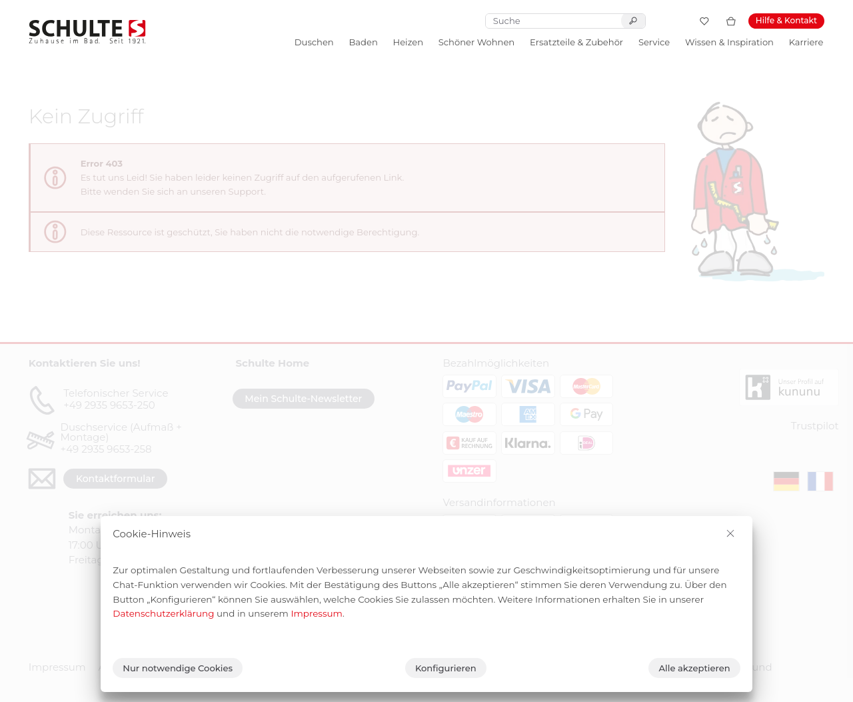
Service (654, 42)
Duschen (314, 42)
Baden (363, 42)
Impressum (317, 613)
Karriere (806, 42)
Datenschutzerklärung (163, 613)
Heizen (408, 42)
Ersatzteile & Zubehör (576, 42)
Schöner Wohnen (476, 42)
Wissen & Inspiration (729, 42)
